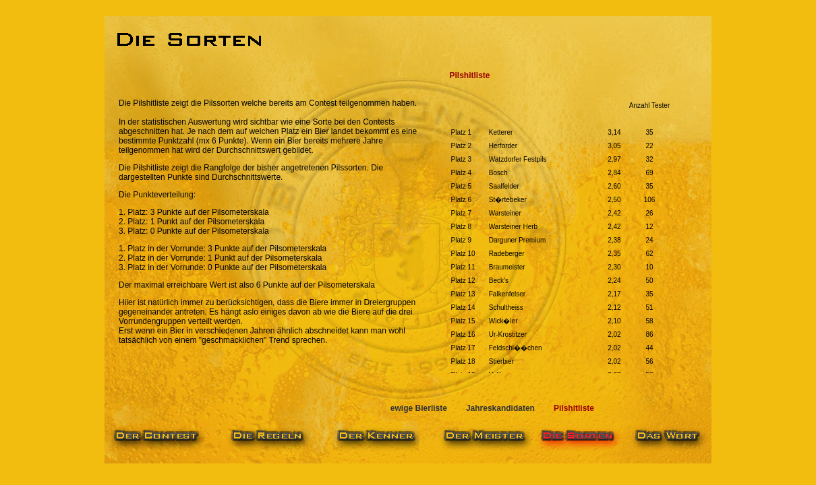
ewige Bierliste (418, 408)
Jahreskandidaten (500, 408)
